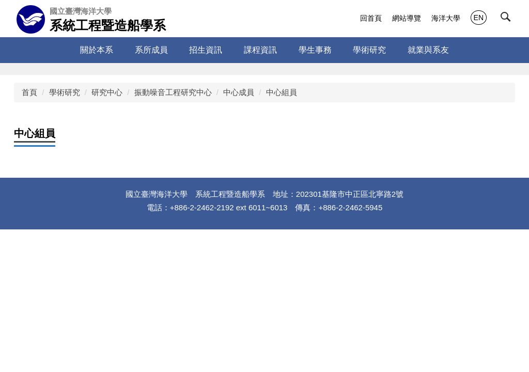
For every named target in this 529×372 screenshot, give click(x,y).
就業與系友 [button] (428, 49)
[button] (508, 19)
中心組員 (281, 92)
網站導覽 (406, 18)
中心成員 (238, 92)
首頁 (29, 92)
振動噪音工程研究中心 (173, 92)
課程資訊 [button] (260, 49)
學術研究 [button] (369, 49)
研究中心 (106, 92)
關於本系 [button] (96, 49)
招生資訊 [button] (205, 49)
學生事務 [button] (315, 49)
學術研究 (64, 92)
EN (479, 17)
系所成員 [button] (151, 49)
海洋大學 (445, 18)
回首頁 (371, 18)
